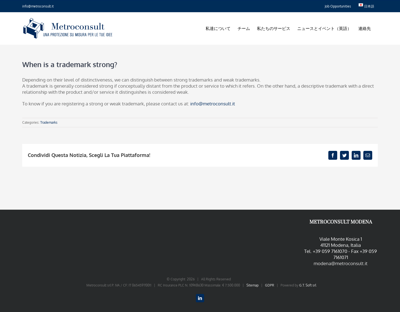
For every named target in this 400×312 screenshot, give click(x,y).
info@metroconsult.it (38, 6)
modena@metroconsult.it (341, 263)
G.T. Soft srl (307, 285)
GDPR (269, 285)
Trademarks (49, 122)
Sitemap (252, 285)
